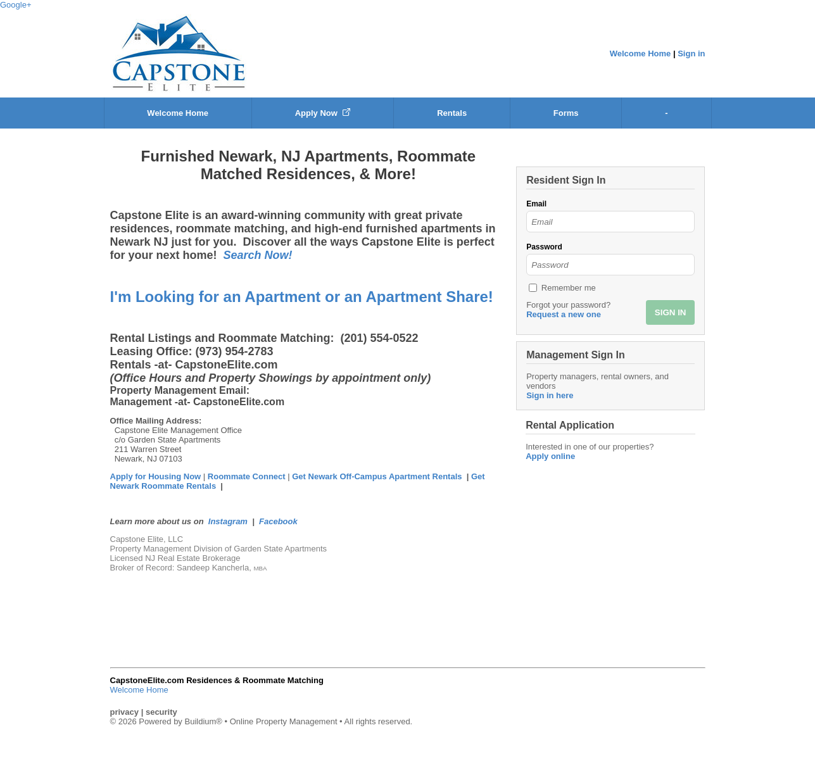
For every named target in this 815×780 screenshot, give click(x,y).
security (161, 712)
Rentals (452, 113)
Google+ (16, 4)
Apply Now (323, 113)
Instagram (228, 521)
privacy (124, 712)
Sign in (691, 53)
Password (544, 246)
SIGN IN (670, 312)
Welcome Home (640, 53)
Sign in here (549, 395)
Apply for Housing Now (155, 476)
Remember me (568, 287)
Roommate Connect (247, 476)
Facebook (278, 521)
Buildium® (203, 721)
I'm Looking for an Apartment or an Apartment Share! (301, 296)
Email (536, 203)
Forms (566, 113)
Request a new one (563, 314)
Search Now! (258, 255)
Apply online (550, 456)
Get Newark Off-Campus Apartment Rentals (377, 476)
